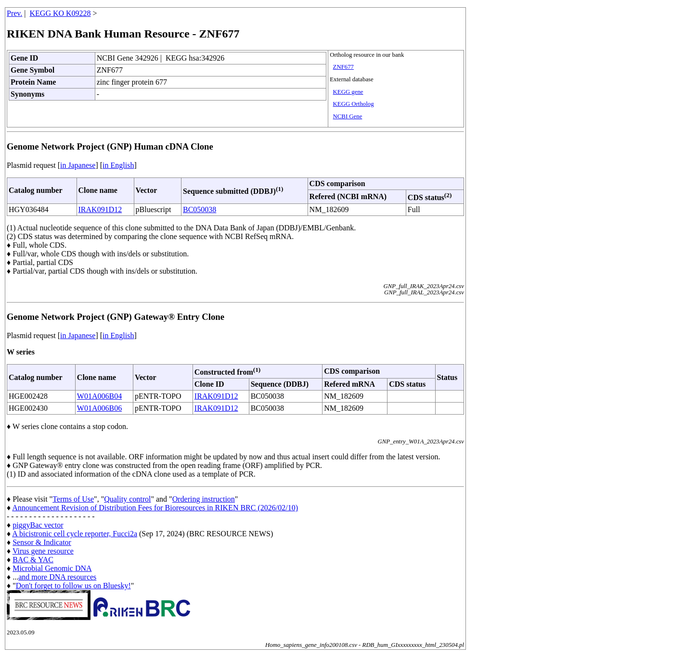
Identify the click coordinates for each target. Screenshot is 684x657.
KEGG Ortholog (353, 104)
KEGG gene (348, 91)
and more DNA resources (57, 577)
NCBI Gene (347, 116)
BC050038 (199, 209)
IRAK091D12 (100, 209)
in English (118, 165)
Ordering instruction (203, 499)
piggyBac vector (38, 525)
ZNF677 (343, 66)
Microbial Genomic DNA (52, 568)
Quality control (127, 499)
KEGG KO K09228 (60, 13)
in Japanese (77, 165)
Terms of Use (73, 499)
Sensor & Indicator (42, 542)
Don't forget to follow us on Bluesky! (73, 585)
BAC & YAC (33, 560)
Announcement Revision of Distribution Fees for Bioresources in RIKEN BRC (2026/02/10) (155, 508)
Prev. (14, 13)
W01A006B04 (99, 396)
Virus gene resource (43, 551)
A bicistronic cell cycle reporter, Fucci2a (74, 534)
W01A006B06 (99, 408)
